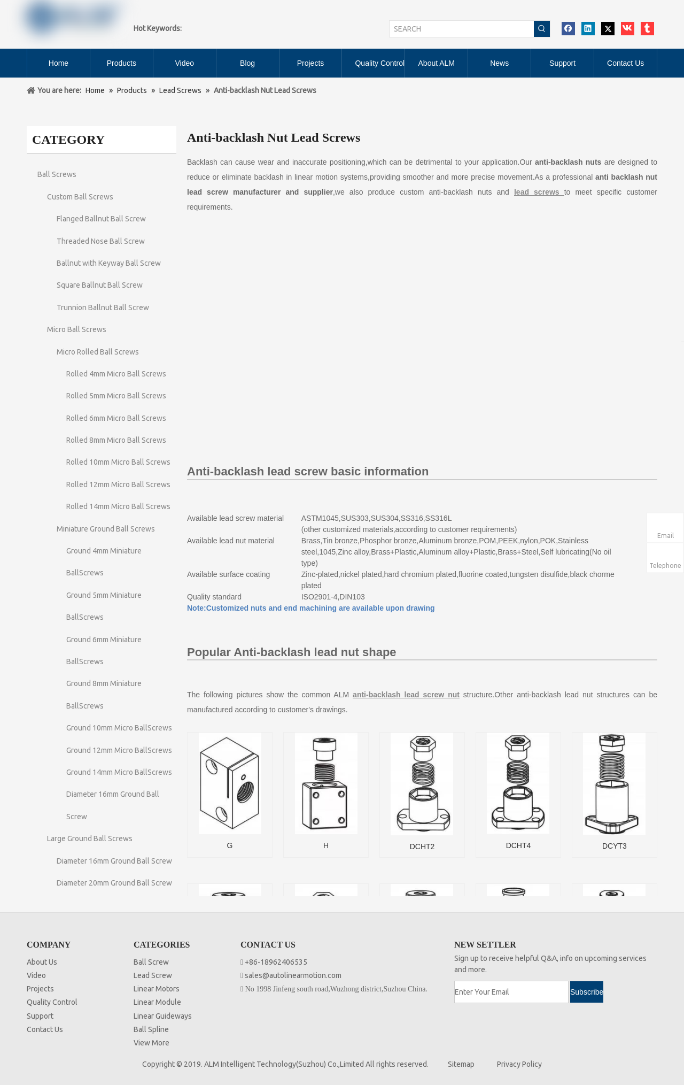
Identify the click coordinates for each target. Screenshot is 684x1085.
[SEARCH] (462, 29)
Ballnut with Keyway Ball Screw (109, 263)
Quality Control (52, 1002)
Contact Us (45, 1029)
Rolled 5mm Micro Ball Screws (116, 395)
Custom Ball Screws (80, 197)
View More (151, 1042)
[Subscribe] (586, 992)
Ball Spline (151, 1029)
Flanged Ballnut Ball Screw (101, 218)
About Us (42, 962)
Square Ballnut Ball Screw (100, 285)
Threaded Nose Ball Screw (101, 241)
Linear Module (157, 1002)
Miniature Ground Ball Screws (106, 529)
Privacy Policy (519, 1064)
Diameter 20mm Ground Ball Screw (114, 883)
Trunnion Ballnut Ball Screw (103, 307)
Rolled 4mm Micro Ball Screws (116, 374)
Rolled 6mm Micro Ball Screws (116, 418)
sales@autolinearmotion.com (293, 975)
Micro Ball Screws (76, 329)
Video (36, 975)
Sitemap (461, 1064)
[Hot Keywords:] (542, 29)
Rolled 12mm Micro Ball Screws (118, 484)
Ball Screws (56, 174)
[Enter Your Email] (511, 992)
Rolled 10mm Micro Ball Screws (118, 462)
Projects (40, 988)
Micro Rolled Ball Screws (98, 352)
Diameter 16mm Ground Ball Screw (114, 861)
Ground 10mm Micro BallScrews (119, 728)
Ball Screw (151, 962)
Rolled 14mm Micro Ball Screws (118, 506)
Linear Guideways (163, 1016)
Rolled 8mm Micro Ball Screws (116, 440)
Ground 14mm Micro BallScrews (119, 772)
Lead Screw (153, 975)
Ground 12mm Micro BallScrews (119, 750)
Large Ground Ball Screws (90, 838)
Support (40, 1016)
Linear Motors (157, 988)
